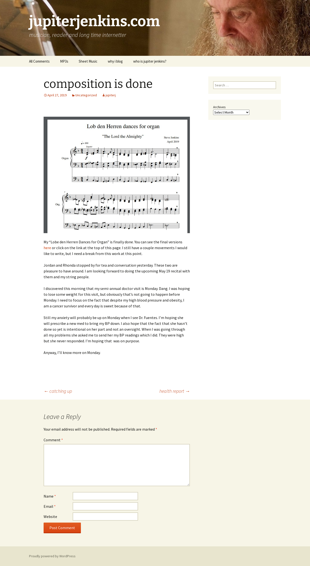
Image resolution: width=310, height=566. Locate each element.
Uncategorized (86, 95)
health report (174, 391)
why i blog (115, 61)
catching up (58, 391)
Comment (53, 439)
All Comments (39, 61)
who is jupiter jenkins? (149, 61)
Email (50, 506)
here (47, 247)
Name (50, 496)
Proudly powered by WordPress (52, 556)
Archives (219, 107)
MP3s (64, 61)
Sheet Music (88, 61)
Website (50, 516)
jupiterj (111, 95)
